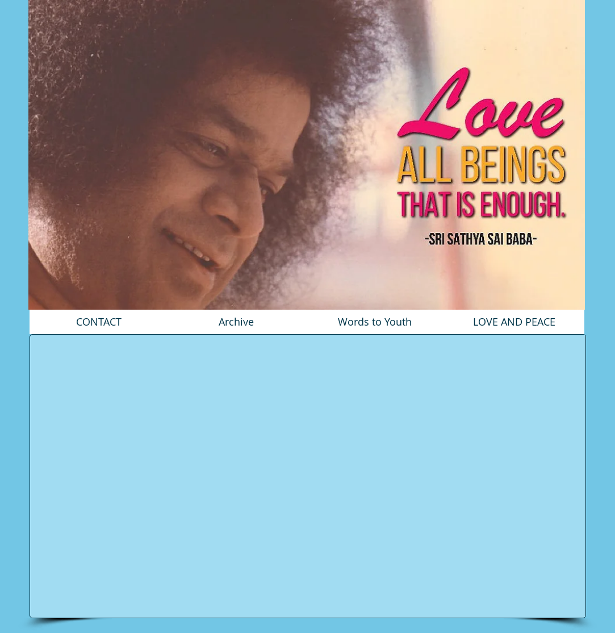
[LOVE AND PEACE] (514, 322)
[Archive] (236, 322)
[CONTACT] (99, 322)
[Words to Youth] (375, 322)
